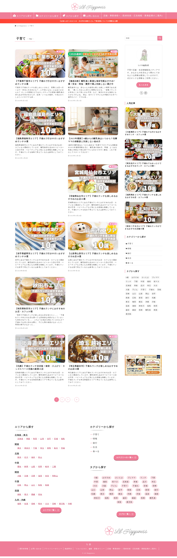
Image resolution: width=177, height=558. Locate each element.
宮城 (56, 440)
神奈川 (27, 450)
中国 (17, 483)
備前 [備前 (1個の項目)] (149, 283)
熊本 (40, 505)
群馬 (49, 450)
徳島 (19, 496)
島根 (47, 487)
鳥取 (40, 487)
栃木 (56, 450)
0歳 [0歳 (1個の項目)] (127, 279)
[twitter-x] (141, 93)
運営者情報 (23, 550)
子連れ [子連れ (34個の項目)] (152, 291)
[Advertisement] (40, 183)
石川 (26, 459)
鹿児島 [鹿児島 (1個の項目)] (128, 316)
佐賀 (26, 505)
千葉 (35, 450)
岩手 (49, 440)
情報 (130, 249)
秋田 (35, 440)
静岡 (26, 468)
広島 (19, 487)
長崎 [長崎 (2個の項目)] (140, 311)
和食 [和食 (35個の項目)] (136, 287)
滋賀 (40, 477)
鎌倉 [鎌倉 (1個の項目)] (134, 311)
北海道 (20, 440)
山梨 (33, 468)
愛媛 (33, 496)
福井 (33, 459)
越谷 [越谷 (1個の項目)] (127, 311)
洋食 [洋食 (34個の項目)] (154, 303)
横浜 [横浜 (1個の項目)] (140, 303)
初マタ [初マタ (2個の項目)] (156, 283)
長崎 (33, 505)
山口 (33, 487)
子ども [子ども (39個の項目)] (135, 291)
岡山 (26, 487)
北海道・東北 (21, 437)
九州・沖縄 (20, 501)
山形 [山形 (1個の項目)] (140, 295)
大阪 (19, 477)
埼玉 (42, 450)
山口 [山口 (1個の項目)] (134, 295)
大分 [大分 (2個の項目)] (155, 287)
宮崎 (54, 505)
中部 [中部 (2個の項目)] (142, 283)
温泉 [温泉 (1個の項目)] (127, 307)
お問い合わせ (36, 550)
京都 (26, 477)
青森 (28, 440)
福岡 (19, 505)
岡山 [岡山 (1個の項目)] (147, 295)
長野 (40, 468)
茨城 (63, 450)
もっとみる (143, 85)
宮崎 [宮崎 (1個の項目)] (127, 295)
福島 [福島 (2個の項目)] (149, 307)
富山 (40, 459)
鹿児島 (62, 505)
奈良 (47, 477)
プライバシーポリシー (53, 550)
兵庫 (33, 477)
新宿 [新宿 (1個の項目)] (140, 299)
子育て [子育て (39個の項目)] (143, 291)
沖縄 (70, 505)
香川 (26, 496)
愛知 (19, 468)
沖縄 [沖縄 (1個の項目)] (147, 303)
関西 (17, 474)
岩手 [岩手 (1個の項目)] (154, 295)
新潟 (19, 459)
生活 (130, 259)
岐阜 (47, 468)
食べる (131, 264)
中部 (17, 464)
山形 (42, 440)
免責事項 (68, 550)
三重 (54, 468)
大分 (47, 505)
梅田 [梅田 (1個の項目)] (134, 303)
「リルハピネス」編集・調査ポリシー (89, 550)
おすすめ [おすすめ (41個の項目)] (135, 279)
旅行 (130, 254)
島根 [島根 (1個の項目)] (127, 299)
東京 (19, 450)
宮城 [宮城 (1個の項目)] (159, 291)
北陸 (17, 455)
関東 (17, 446)
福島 (63, 440)
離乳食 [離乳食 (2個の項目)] (148, 311)
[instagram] (145, 93)
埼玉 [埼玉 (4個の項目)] (149, 287)
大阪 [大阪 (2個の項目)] (127, 291)
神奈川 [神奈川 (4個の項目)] (141, 307)
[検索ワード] (143, 38)
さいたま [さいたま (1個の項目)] (145, 279)
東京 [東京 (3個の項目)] (127, 303)
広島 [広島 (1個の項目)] (134, 299)
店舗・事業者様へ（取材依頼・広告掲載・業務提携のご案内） (132, 550)
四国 (17, 492)
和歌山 (55, 477)
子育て (131, 244)
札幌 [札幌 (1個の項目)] (154, 299)
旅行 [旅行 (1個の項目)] (147, 299)
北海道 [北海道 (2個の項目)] (128, 287)
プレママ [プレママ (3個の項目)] (155, 279)
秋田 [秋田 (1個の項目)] (155, 307)
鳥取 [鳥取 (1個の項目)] (155, 311)
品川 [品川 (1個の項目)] (142, 287)
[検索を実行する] (159, 38)
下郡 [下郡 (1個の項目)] (136, 283)
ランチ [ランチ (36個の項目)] (128, 283)
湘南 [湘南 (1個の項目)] (134, 307)
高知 (40, 496)
